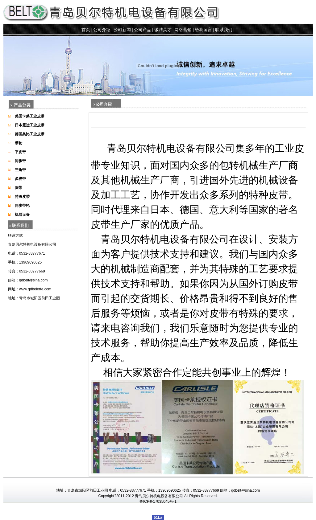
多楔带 (20, 179)
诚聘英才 (163, 29)
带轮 (18, 143)
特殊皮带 (22, 196)
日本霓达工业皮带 (29, 125)
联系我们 (223, 29)
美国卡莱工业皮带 (29, 116)
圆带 (18, 188)
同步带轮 (22, 205)
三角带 (20, 170)
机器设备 (22, 214)
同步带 (20, 161)
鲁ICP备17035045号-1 (158, 501)
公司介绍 (101, 29)
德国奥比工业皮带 (29, 134)
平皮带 (20, 152)
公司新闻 (122, 29)
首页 (85, 29)
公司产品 (142, 29)
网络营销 (183, 29)
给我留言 (203, 29)
